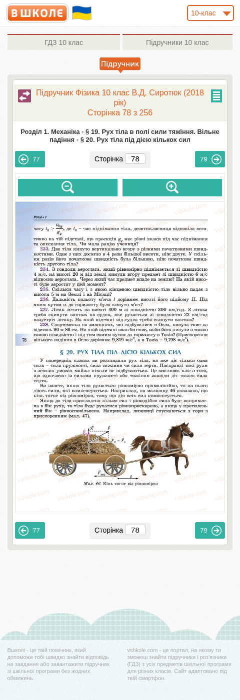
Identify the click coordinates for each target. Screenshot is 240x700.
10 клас (63, 42)
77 (29, 159)
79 (210, 159)
